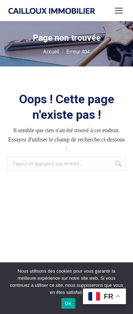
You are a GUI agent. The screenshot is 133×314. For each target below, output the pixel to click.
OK (68, 303)
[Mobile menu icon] (119, 11)
